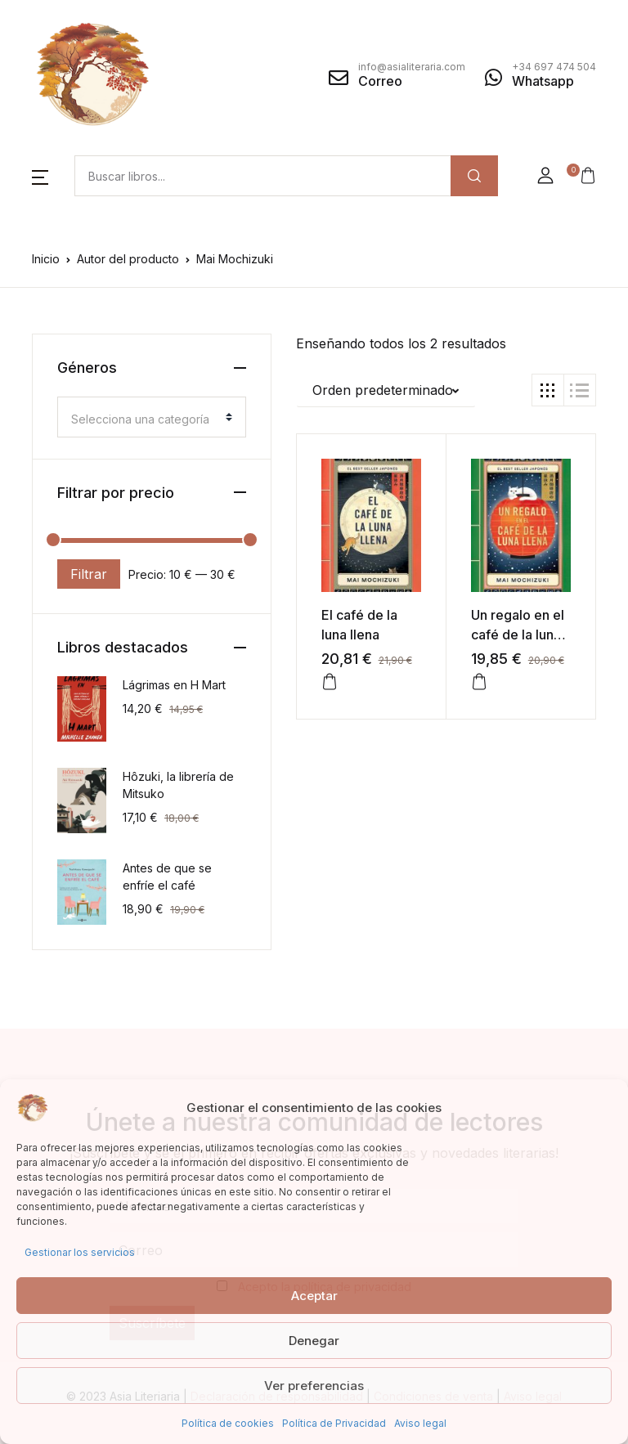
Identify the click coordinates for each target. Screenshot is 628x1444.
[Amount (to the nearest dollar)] (262, 175)
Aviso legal (420, 1423)
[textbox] (145, 419)
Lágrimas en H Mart (174, 685)
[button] (40, 176)
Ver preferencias (314, 1385)
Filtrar (88, 574)
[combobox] (151, 417)
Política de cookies (228, 1423)
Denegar (314, 1340)
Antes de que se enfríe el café (167, 876)
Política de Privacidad (334, 1423)
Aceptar (314, 1295)
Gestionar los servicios (80, 1252)
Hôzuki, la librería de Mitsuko (178, 784)
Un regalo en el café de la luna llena (517, 634)
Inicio (46, 259)
